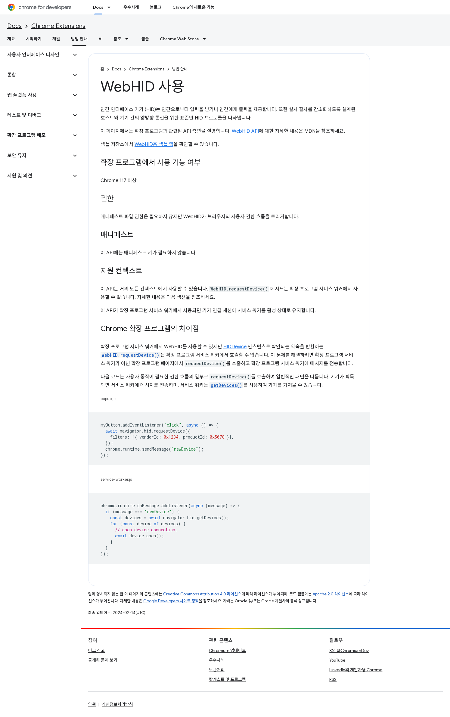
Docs (14, 26)
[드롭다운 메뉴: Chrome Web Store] (206, 38)
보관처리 (217, 669)
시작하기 (34, 39)
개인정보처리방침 (117, 704)
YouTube (337, 660)
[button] (35, 54)
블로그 (156, 7)
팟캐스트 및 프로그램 (227, 679)
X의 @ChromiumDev (349, 650)
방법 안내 (180, 69)
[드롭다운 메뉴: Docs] (111, 7)
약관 (92, 704)
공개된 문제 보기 (102, 660)
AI (100, 39)
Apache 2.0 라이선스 (331, 594)
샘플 (145, 39)
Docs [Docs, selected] (98, 7)
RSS (333, 679)
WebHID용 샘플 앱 (154, 144)
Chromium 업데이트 (227, 650)
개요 (11, 39)
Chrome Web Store (179, 39)
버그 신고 (96, 650)
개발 (56, 39)
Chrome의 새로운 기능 (193, 7)
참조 (117, 39)
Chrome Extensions (58, 26)
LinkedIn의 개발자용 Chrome (355, 669)
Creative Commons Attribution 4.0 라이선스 (202, 594)
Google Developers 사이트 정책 (171, 601)
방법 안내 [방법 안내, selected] (79, 39)
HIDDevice (235, 347)
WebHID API (245, 131)
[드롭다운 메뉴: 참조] (128, 38)
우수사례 (131, 7)
